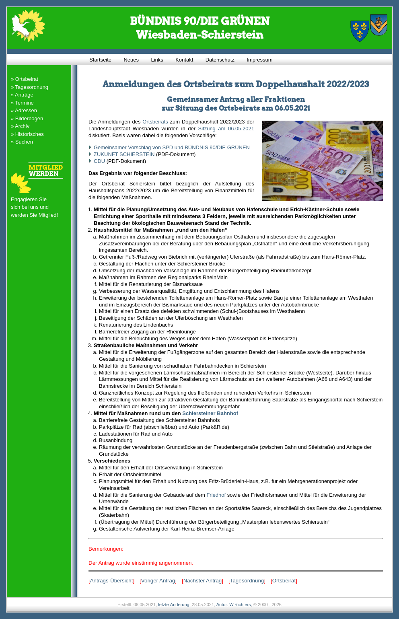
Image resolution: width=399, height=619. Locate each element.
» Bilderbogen (27, 118)
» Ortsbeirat (24, 79)
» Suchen (22, 142)
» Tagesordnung (29, 87)
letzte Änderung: (174, 604)
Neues (131, 59)
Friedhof (216, 495)
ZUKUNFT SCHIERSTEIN (124, 154)
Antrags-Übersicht (111, 581)
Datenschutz (220, 59)
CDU (99, 161)
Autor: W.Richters (233, 604)
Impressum (259, 59)
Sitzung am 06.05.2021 (226, 128)
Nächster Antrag (202, 581)
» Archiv (20, 126)
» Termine (22, 103)
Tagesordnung (247, 581)
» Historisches (27, 134)
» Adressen (24, 110)
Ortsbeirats (155, 122)
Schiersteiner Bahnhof (210, 413)
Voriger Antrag (158, 581)
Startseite (100, 59)
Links (157, 59)
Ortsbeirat (284, 581)
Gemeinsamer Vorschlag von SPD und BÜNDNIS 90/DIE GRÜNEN (172, 147)
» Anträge (22, 95)
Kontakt (184, 59)
